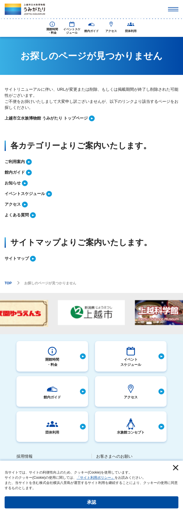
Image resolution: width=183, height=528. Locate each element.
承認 (91, 502)
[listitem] (91, 118)
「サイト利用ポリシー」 (95, 478)
